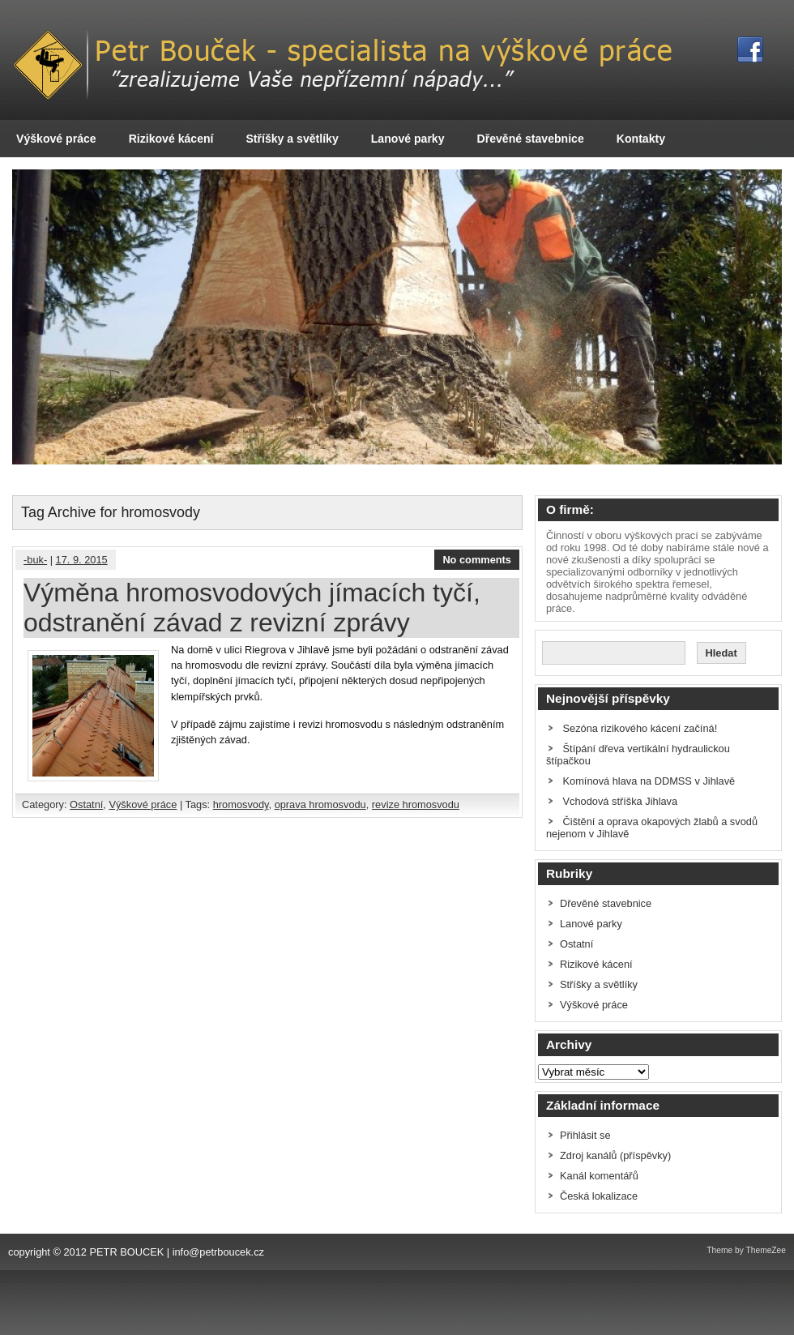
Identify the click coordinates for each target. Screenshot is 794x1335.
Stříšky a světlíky (291, 138)
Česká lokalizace (599, 1196)
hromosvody (241, 804)
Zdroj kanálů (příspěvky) (615, 1155)
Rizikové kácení (171, 138)
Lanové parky (408, 138)
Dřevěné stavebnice (530, 138)
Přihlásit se (585, 1135)
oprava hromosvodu (320, 804)
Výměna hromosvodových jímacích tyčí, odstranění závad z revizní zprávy (251, 607)
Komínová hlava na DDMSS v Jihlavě (649, 781)
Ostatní (86, 804)
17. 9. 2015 (82, 560)
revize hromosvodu (415, 804)
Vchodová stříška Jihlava (620, 801)
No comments (476, 560)
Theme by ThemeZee (746, 1250)
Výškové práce (56, 138)
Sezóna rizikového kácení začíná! (640, 728)
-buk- (35, 560)
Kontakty (641, 138)
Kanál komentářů (599, 1176)
